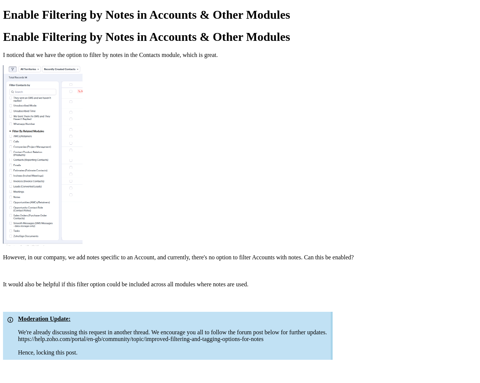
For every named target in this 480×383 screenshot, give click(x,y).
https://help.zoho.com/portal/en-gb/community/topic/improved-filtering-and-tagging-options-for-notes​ (141, 339)
